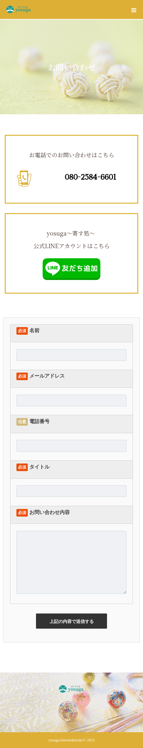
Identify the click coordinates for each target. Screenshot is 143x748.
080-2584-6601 (90, 177)
